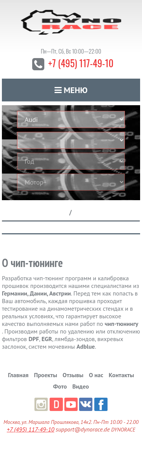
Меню (71, 90)
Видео (80, 386)
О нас (96, 375)
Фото (60, 386)
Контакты (121, 375)
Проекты (45, 375)
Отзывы (72, 375)
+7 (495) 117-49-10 (80, 63)
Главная (18, 375)
